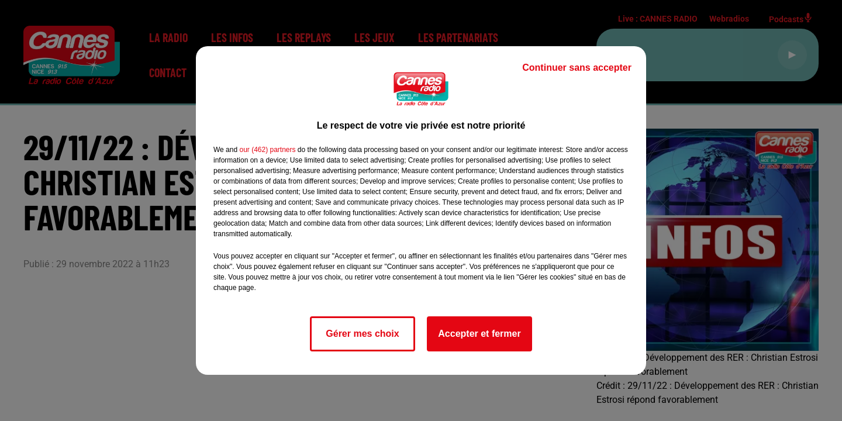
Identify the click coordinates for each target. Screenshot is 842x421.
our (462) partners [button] (267, 150)
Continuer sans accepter (577, 68)
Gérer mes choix (362, 334)
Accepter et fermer (479, 334)
